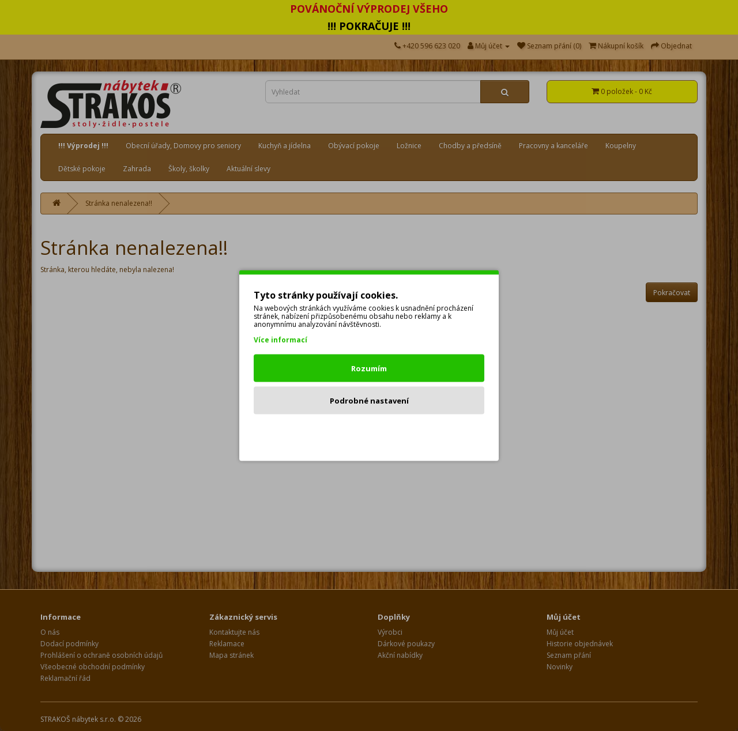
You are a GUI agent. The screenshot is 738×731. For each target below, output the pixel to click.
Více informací (280, 340)
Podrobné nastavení (369, 400)
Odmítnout (369, 433)
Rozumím (369, 368)
